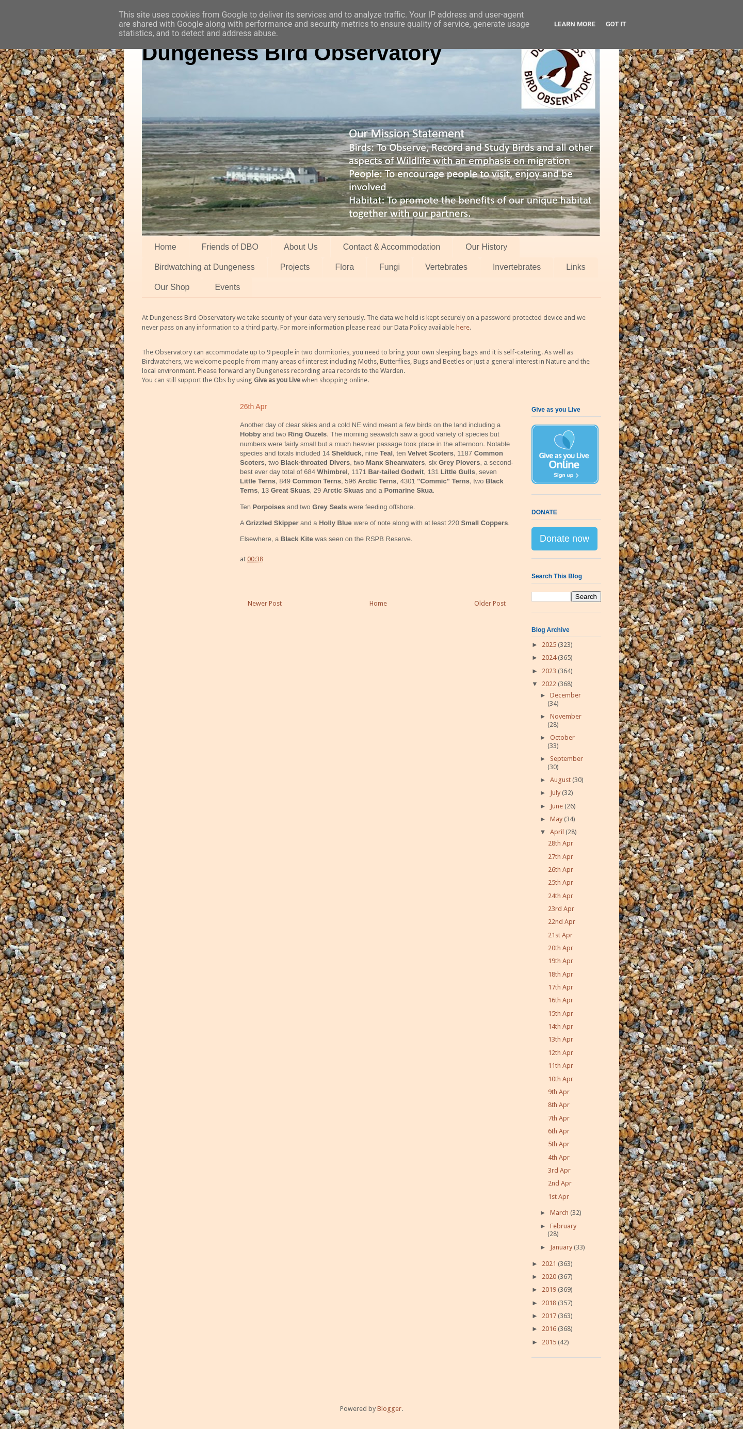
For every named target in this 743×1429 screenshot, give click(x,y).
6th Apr (559, 1131)
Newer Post (265, 603)
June (557, 806)
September (566, 758)
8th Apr (559, 1105)
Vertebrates (446, 267)
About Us (301, 246)
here (463, 327)
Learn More (574, 24)
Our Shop (171, 287)
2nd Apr (560, 1183)
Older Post (490, 603)
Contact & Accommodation (392, 246)
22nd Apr (561, 921)
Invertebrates (517, 267)
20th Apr (560, 948)
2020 (550, 1276)
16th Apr (560, 1000)
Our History (486, 246)
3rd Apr (559, 1170)
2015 (550, 1342)
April (558, 832)
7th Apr (559, 1118)
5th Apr (559, 1144)
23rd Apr (561, 909)
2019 (550, 1289)
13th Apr (560, 1039)
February (563, 1226)
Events (227, 287)
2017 (550, 1316)
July (556, 793)
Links (575, 267)
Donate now (564, 538)
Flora (344, 267)
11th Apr (560, 1065)
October (562, 737)
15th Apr (560, 1013)
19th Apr (560, 961)
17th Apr (560, 987)
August (561, 780)
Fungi (389, 267)
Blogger (389, 1408)
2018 (550, 1303)
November (566, 716)
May (557, 819)
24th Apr (560, 896)
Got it (616, 24)
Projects (295, 267)
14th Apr (560, 1026)
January (562, 1247)
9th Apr (559, 1092)
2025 (550, 644)
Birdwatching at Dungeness (204, 267)
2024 (550, 657)
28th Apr (560, 843)
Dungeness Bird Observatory (292, 53)
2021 (550, 1264)
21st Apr (560, 935)
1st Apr (558, 1196)
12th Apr (560, 1053)
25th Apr (560, 882)
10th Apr (560, 1079)
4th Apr (559, 1157)
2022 (550, 684)
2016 (550, 1329)
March (560, 1212)
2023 (550, 671)
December (565, 695)
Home (165, 246)
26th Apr (560, 869)
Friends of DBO (230, 246)
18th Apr (560, 974)
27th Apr (560, 856)
